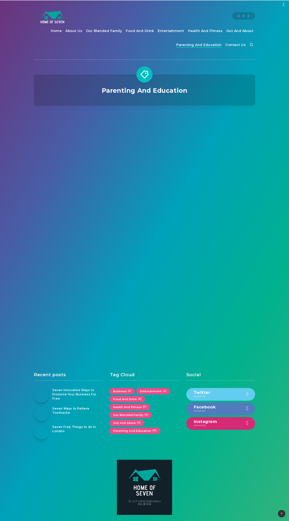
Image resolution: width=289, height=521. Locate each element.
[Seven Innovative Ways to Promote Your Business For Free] (41, 395)
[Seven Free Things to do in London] (41, 432)
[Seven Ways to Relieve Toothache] (41, 413)
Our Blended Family (104, 31)
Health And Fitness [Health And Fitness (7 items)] (129, 407)
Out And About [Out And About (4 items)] (127, 423)
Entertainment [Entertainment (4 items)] (153, 391)
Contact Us (235, 45)
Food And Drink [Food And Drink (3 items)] (127, 399)
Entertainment (171, 31)
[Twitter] (243, 16)
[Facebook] (238, 16)
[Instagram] (248, 16)
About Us (73, 31)
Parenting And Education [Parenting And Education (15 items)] (135, 431)
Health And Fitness (205, 31)
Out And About (239, 31)
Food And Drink (140, 31)
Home (56, 31)
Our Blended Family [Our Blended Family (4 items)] (130, 415)
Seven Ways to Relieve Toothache (70, 410)
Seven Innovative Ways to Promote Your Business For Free (74, 394)
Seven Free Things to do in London (74, 429)
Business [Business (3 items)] (122, 391)
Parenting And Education (199, 45)
